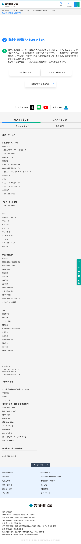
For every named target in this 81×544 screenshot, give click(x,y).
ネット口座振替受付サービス (11, 168)
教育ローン (5, 228)
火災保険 (5, 284)
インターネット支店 (9, 202)
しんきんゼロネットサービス (11, 186)
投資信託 (5, 258)
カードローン (6, 239)
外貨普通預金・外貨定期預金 (11, 328)
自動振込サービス (7, 175)
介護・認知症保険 (7, 291)
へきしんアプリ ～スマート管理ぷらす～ (14, 150)
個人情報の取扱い (8, 472)
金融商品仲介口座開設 (9, 302)
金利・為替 (6, 418)
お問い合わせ (7, 485)
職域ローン (5, 247)
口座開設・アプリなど (10, 142)
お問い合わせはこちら (40, 83)
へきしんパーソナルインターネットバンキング (16, 172)
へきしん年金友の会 (8, 194)
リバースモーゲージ (8, 243)
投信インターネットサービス (11, 298)
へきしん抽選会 (8, 440)
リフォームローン (7, 236)
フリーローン (6, 232)
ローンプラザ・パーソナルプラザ (14, 437)
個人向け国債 (6, 295)
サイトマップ (45, 493)
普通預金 (5, 332)
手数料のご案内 (8, 422)
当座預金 (5, 336)
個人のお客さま (21, 119)
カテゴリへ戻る (24, 72)
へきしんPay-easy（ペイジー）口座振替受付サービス (12, 371)
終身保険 (5, 273)
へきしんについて (21, 125)
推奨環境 (5, 476)
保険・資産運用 (8, 255)
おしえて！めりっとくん (9, 456)
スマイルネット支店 (8, 206)
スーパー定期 (6, 321)
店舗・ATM (6, 429)
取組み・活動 (7, 489)
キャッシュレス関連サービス (11, 183)
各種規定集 (44, 489)
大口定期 (5, 347)
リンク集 (5, 493)
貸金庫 (4, 179)
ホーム (7, 10)
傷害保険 (5, 280)
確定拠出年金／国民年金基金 (11, 262)
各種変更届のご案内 (8, 408)
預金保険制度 (45, 472)
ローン (4, 214)
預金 (4, 310)
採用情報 (60, 125)
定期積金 (5, 325)
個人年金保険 (6, 269)
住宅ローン (5, 225)
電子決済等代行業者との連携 (50, 476)
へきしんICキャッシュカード (11, 165)
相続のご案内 (6, 415)
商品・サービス (8, 134)
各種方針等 (6, 480)
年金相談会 (5, 190)
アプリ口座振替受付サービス (11, 374)
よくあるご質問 (18, 10)
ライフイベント (8, 426)
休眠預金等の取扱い (47, 480)
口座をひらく (6, 146)
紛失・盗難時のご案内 (9, 411)
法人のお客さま (59, 119)
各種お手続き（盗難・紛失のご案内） (16, 404)
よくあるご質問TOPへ (56, 72)
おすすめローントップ (9, 217)
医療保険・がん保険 (8, 266)
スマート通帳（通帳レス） (10, 154)
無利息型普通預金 (7, 339)
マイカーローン (7, 221)
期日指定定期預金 (7, 350)
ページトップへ (39, 465)
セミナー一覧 (6, 400)
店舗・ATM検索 (7, 433)
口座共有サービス (7, 157)
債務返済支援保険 (7, 288)
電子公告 (43, 485)
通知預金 (5, 343)
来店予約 (5, 161)
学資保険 (5, 277)
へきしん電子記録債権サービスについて (40, 10)
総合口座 (5, 318)
